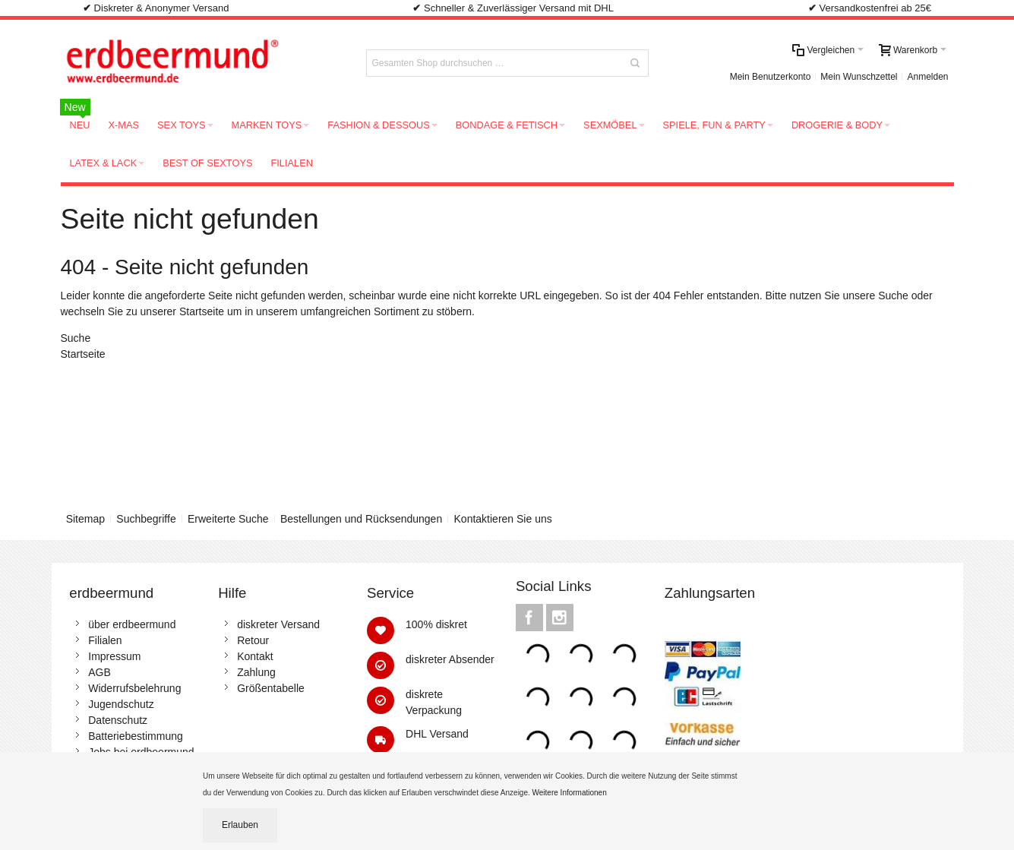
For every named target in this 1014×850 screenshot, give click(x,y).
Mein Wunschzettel (858, 76)
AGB (99, 672)
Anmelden (927, 76)
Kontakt (255, 656)
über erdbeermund (131, 624)
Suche (893, 295)
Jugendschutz (120, 704)
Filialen (105, 640)
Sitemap (85, 519)
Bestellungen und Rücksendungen (361, 519)
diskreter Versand (278, 624)
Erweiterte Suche (228, 519)
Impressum (114, 656)
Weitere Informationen (570, 792)
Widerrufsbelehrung (134, 688)
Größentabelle (271, 688)
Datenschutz (117, 720)
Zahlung (256, 672)
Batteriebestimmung (135, 736)
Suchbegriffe (145, 519)
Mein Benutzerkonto (770, 76)
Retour (253, 640)
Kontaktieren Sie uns (503, 519)
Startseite (201, 311)
